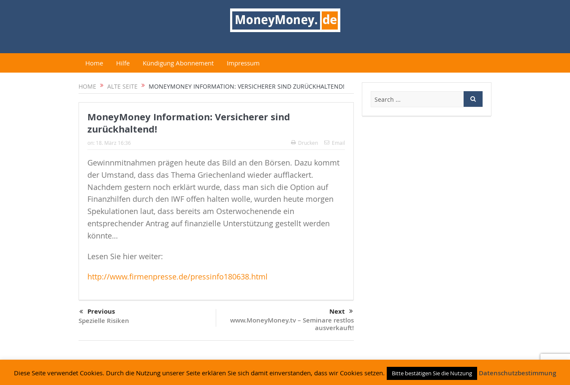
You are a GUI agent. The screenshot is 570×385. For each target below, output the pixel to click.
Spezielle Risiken (104, 320)
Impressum (243, 63)
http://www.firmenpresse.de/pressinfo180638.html (177, 276)
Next (341, 311)
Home (94, 63)
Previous (97, 312)
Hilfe (123, 63)
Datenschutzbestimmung (517, 373)
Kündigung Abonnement (178, 63)
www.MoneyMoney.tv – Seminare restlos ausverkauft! (292, 324)
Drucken (304, 142)
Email (334, 142)
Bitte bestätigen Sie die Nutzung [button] (432, 373)
